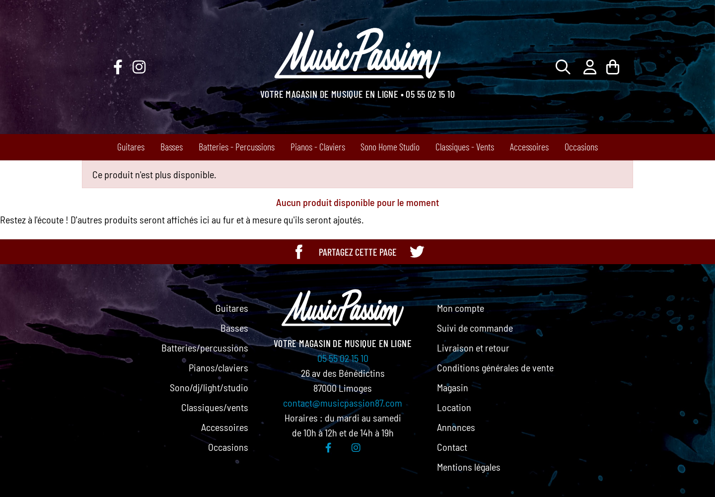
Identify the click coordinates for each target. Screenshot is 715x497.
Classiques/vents (214, 407)
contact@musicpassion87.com (342, 403)
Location (454, 407)
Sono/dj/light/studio (209, 387)
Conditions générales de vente (495, 367)
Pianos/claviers (218, 367)
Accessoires (529, 146)
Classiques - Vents (464, 146)
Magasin (452, 387)
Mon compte (460, 308)
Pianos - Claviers (317, 146)
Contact (452, 447)
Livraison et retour (473, 348)
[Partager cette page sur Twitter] (417, 252)
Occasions (581, 146)
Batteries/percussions (204, 348)
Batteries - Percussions (237, 146)
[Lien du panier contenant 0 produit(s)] (612, 67)
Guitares (130, 146)
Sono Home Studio (390, 146)
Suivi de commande (475, 328)
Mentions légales (468, 467)
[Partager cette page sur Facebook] (299, 252)
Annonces (456, 427)
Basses (171, 146)
